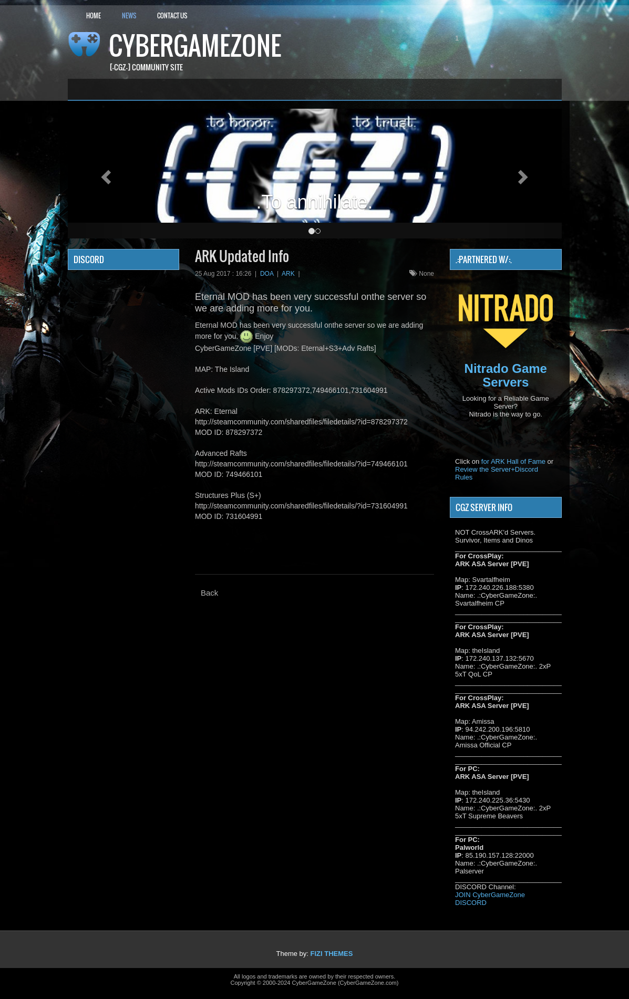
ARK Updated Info (242, 256)
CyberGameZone (195, 45)
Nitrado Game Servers (506, 375)
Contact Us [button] (172, 15)
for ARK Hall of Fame (513, 461)
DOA (266, 273)
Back (209, 592)
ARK (288, 273)
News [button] (129, 15)
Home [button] (93, 15)
